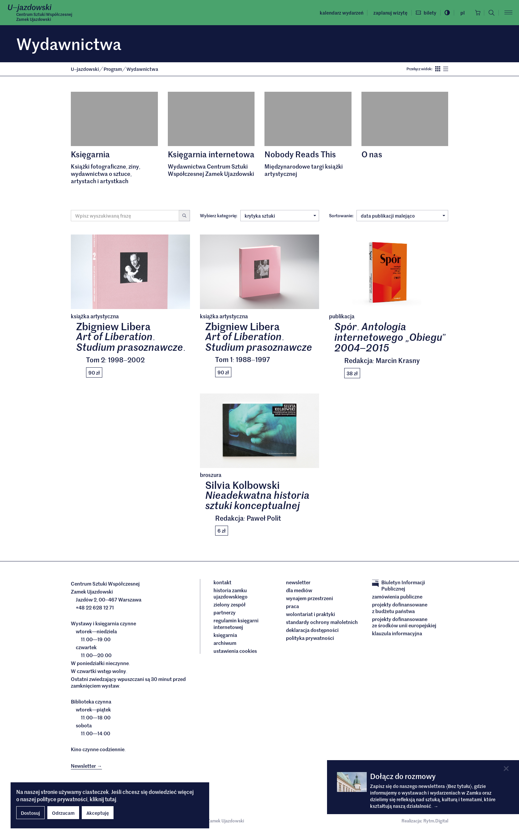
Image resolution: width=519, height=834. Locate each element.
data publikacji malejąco (403, 215)
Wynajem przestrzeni (309, 598)
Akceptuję (97, 812)
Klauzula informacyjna (397, 633)
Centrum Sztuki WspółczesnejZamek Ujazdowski (44, 17)
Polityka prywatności (310, 638)
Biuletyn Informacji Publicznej (398, 585)
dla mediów (299, 590)
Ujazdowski (85, 69)
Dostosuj (30, 812)
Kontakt (222, 582)
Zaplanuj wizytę (388, 12)
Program (113, 69)
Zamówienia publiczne (397, 596)
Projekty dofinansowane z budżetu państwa (399, 607)
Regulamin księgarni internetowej (236, 623)
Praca (292, 606)
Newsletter (298, 582)
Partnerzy (224, 612)
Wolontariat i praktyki (310, 614)
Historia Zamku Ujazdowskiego (230, 593)
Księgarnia (225, 635)
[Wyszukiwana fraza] (125, 215)
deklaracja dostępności (312, 630)
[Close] (506, 768)
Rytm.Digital (435, 820)
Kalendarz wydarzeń (339, 12)
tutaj (110, 799)
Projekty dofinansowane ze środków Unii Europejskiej (404, 622)
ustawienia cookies (235, 651)
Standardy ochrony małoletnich (322, 622)
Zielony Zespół (229, 604)
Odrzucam (63, 812)
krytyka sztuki (280, 215)
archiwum (224, 643)
